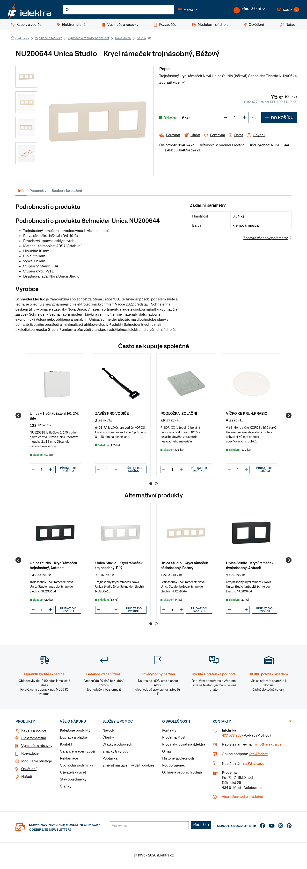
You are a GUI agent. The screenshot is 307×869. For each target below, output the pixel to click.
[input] (41, 471)
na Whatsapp (253, 765)
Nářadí (26, 778)
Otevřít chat (258, 755)
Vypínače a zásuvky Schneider (88, 39)
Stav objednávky (73, 781)
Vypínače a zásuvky (48, 39)
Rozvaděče (30, 755)
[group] (55, 417)
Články (65, 788)
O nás (166, 753)
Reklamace (69, 760)
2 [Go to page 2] (156, 485)
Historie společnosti (178, 760)
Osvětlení (29, 770)
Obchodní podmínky (76, 767)
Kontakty (169, 732)
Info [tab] (21, 192)
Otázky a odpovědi (117, 746)
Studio (141, 39)
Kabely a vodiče (33, 732)
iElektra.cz (22, 40)
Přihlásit (201, 826)
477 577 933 (231, 737)
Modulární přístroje (36, 763)
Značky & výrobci (116, 753)
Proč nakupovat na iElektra (183, 746)
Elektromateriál (33, 739)
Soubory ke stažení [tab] (67, 192)
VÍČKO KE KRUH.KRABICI (247, 415)
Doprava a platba (73, 739)
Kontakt (66, 746)
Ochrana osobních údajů (182, 774)
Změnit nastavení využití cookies (128, 767)
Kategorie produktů (75, 732)
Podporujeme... (174, 767)
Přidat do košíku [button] (68, 471)
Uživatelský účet (73, 774)
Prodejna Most (173, 739)
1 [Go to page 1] (150, 485)
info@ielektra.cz (268, 746)
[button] (195, 11)
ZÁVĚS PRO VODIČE (112, 415)
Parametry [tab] (37, 192)
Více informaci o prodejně (242, 798)
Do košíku (279, 119)
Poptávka (109, 760)
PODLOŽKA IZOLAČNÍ (179, 415)
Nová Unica (123, 39)
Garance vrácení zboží (77, 753)
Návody (108, 732)
